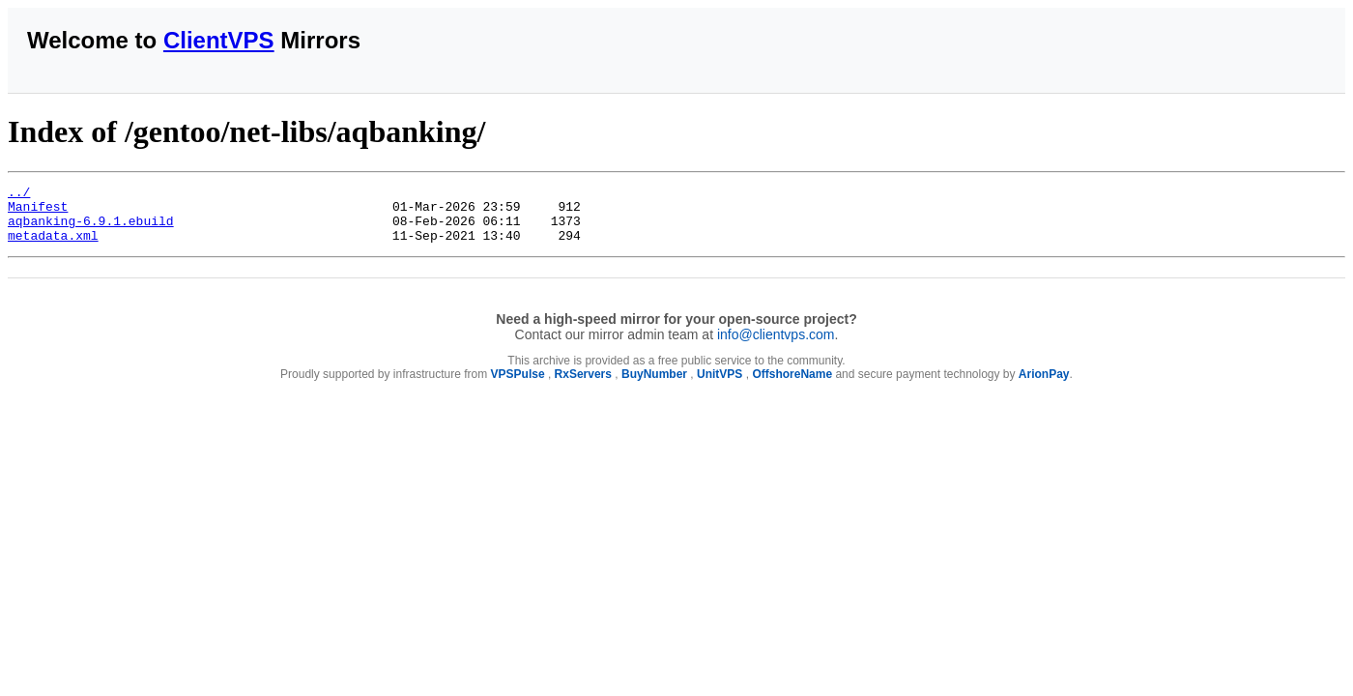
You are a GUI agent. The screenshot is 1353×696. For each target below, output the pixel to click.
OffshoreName (792, 385)
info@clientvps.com (776, 346)
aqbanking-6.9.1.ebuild (91, 229)
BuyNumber (654, 385)
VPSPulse (518, 385)
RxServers (583, 385)
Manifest (38, 211)
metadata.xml (53, 246)
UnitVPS (719, 385)
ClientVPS (218, 40)
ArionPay (1044, 385)
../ (19, 194)
